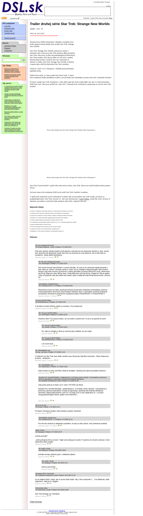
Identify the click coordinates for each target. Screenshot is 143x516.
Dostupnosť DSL (9, 28)
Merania (14, 46)
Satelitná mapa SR (9, 38)
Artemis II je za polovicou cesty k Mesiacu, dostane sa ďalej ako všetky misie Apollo (13, 101)
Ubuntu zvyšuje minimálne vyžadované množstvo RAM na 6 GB (13, 95)
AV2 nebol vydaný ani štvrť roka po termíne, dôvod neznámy (12, 117)
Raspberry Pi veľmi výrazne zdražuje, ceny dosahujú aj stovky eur (47, 231)
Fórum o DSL (8, 31)
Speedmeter (7, 46)
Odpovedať (38, 257)
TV (42, 29)
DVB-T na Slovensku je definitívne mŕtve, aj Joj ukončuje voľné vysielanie (12, 70)
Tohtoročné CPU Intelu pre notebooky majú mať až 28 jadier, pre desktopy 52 (12, 123)
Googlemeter (8, 50)
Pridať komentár (36, 502)
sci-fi (38, 29)
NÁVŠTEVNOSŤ (53, 511)
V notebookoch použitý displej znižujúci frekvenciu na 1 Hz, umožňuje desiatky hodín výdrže (13, 88)
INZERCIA (62, 511)
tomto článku (84, 199)
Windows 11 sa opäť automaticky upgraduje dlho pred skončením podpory (12, 107)
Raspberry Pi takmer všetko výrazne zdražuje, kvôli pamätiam (12, 76)
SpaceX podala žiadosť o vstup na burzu (13, 112)
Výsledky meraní (9, 33)
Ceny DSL (7, 26)
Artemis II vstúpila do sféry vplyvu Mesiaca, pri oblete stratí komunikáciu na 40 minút (13, 129)
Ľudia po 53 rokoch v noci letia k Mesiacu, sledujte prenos (45, 229)
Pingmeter (7, 48)
